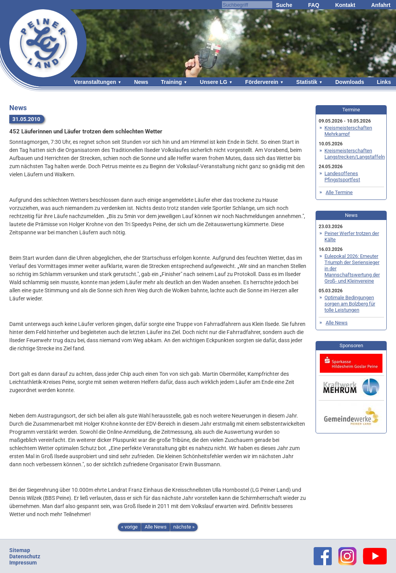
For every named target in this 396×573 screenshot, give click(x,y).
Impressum (23, 562)
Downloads (349, 82)
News (141, 82)
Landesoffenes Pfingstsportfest (342, 176)
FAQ (313, 5)
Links (384, 82)
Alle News (156, 527)
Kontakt (345, 5)
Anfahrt (381, 5)
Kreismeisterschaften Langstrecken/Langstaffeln (354, 154)
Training (171, 82)
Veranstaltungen (95, 82)
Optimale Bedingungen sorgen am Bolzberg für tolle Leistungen (349, 304)
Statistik (306, 82)
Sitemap (19, 550)
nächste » (184, 527)
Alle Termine (339, 192)
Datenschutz (24, 556)
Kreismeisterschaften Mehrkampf (348, 131)
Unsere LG (213, 82)
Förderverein (261, 82)
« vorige (129, 527)
